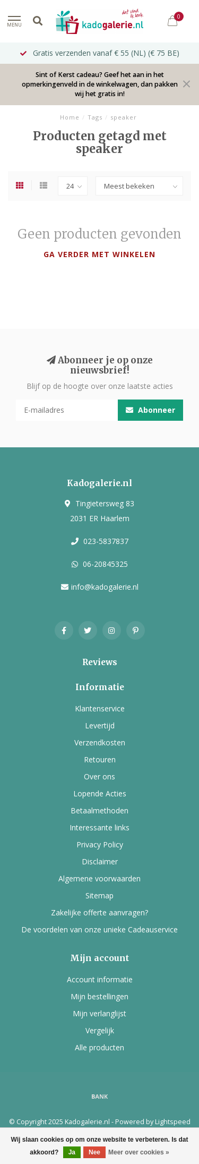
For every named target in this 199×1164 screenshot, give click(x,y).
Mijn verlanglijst (99, 1013)
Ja (71, 1152)
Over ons (99, 776)
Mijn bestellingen (99, 996)
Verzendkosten (99, 742)
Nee (94, 1152)
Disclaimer (100, 861)
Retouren (100, 759)
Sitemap (99, 895)
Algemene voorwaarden (99, 878)
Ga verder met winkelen (99, 254)
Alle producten (99, 1047)
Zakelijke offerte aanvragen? (99, 912)
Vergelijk (99, 1030)
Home (70, 117)
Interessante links (99, 827)
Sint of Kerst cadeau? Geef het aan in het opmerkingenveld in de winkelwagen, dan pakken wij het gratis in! (100, 84)
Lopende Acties (99, 793)
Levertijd (100, 725)
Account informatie (100, 979)
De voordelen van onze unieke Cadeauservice (99, 929)
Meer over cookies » (138, 1152)
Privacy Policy (99, 844)
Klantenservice (100, 708)
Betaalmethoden (99, 810)
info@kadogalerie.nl (105, 587)
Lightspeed (173, 1121)
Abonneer (150, 410)
